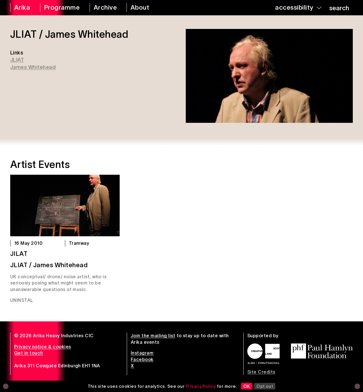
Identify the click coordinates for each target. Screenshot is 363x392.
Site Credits (261, 371)
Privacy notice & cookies (42, 346)
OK (246, 386)
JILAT (19, 253)
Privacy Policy (201, 386)
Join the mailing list (153, 335)
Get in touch (28, 352)
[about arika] (146, 7)
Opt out (264, 386)
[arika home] (21, 7)
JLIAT (17, 60)
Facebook (142, 359)
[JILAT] (65, 205)
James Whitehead (33, 67)
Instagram (142, 352)
